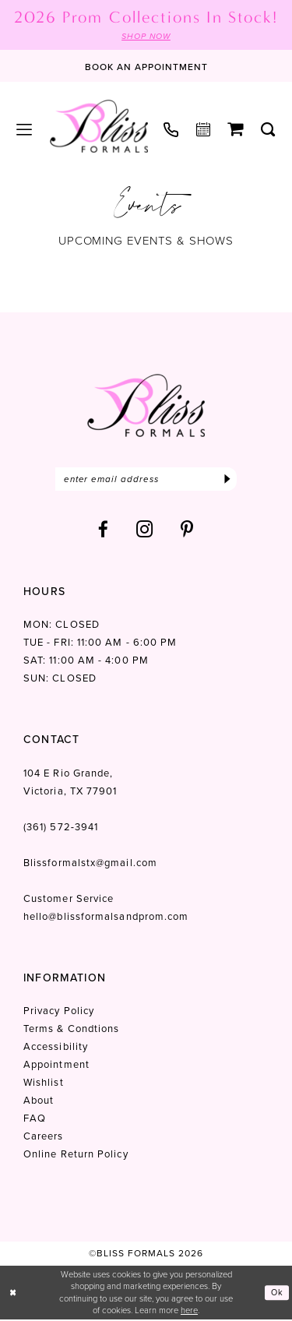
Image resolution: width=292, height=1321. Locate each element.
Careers (43, 1137)
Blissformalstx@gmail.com (90, 864)
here (189, 1311)
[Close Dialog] (13, 1294)
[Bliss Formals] (99, 126)
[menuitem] (24, 130)
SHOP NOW (146, 36)
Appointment (56, 1066)
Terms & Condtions (71, 1030)
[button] (24, 130)
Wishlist (43, 1083)
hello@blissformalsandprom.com (105, 918)
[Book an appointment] (146, 67)
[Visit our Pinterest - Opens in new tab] (187, 531)
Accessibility (55, 1048)
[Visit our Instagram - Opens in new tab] (144, 531)
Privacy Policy (58, 1012)
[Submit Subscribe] (227, 480)
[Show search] (268, 130)
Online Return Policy (75, 1155)
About (38, 1101)
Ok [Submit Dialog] (276, 1294)
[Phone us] (171, 129)
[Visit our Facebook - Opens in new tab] (103, 531)
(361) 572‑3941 (60, 828)
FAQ (34, 1119)
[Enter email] (146, 480)
